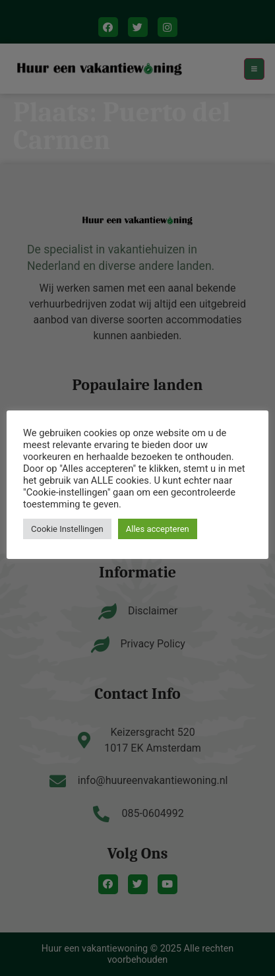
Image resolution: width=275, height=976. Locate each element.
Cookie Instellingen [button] (67, 529)
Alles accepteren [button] (157, 529)
